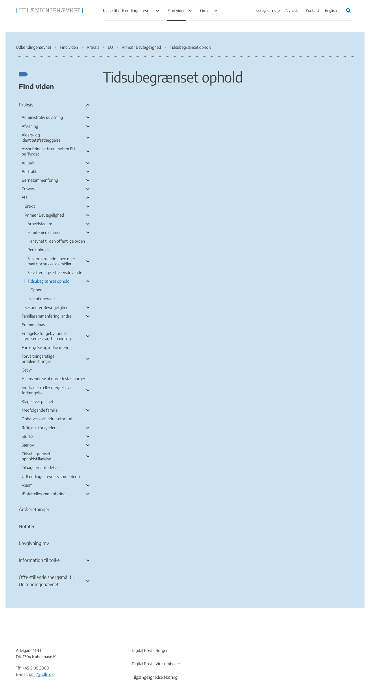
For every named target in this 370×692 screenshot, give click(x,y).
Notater (27, 526)
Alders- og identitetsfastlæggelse (41, 137)
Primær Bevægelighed (44, 215)
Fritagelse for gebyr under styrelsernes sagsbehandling (46, 336)
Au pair (28, 162)
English (331, 10)
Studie (27, 436)
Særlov (28, 444)
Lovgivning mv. (34, 543)
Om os (205, 10)
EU (24, 197)
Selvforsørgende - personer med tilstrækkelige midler (51, 261)
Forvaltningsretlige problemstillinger (38, 359)
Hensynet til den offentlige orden (56, 241)
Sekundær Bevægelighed (47, 307)
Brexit (30, 206)
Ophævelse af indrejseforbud (47, 418)
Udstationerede (41, 298)
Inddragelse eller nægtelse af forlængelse (47, 390)
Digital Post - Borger (150, 650)
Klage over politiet (37, 401)
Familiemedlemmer (44, 232)
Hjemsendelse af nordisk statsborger (53, 378)
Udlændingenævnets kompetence (51, 476)
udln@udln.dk (41, 674)
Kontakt (312, 10)
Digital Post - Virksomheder (156, 663)
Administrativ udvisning (42, 117)
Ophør (36, 289)
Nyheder (293, 10)
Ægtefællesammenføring (44, 493)
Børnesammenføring (40, 180)
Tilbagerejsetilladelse (40, 467)
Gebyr (27, 369)
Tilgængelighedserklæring (154, 677)
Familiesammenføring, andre (46, 316)
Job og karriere (268, 10)
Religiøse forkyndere (40, 427)
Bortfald (29, 171)
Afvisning (30, 126)
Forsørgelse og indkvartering (47, 347)
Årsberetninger (34, 509)
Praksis (26, 105)
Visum (27, 485)
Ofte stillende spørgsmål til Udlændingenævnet (46, 581)
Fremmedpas (33, 324)
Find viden (176, 10)
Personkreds (38, 249)
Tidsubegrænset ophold (48, 281)
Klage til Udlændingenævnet (128, 10)
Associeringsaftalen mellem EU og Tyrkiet (48, 151)
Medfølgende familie (40, 410)
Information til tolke (39, 560)
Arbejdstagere (39, 223)
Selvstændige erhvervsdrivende (54, 272)
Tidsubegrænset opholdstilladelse (36, 456)
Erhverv (28, 188)
